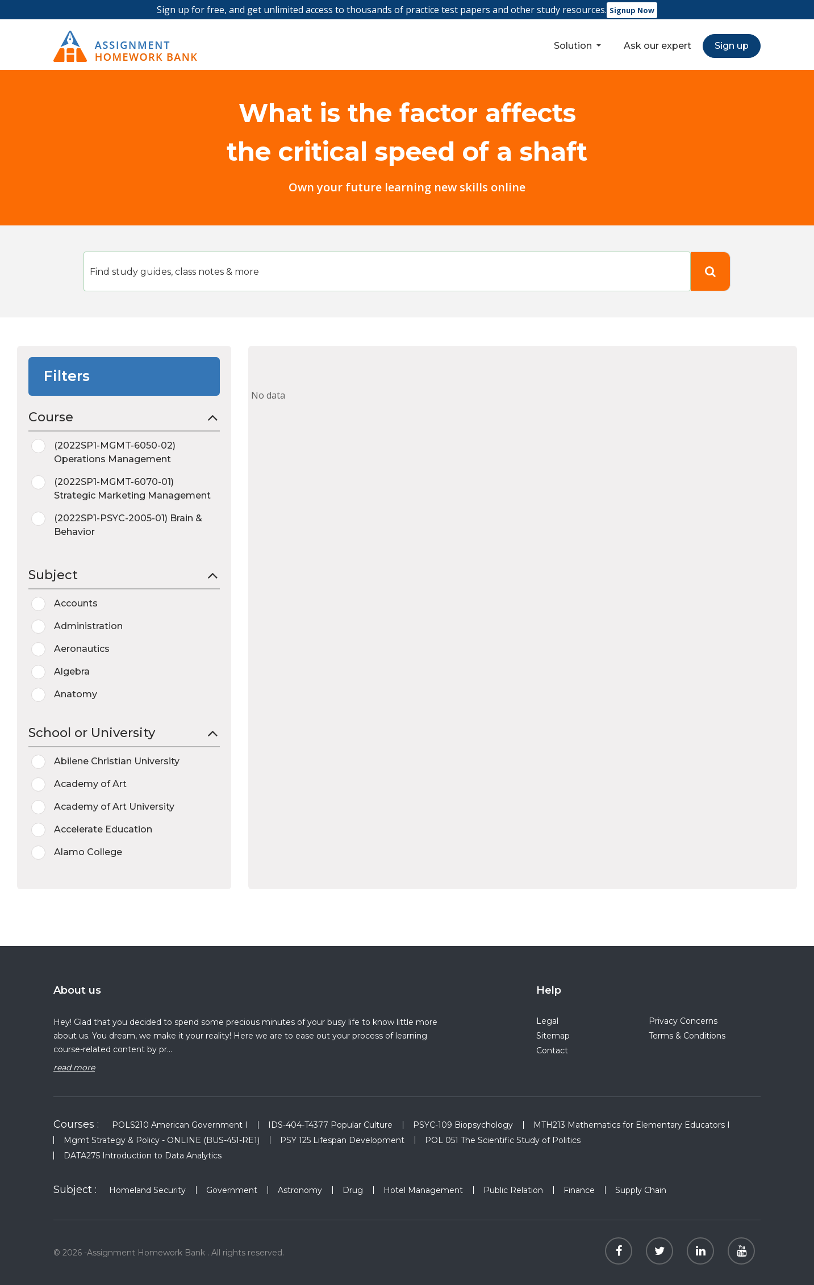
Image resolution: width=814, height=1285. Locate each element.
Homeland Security (147, 1190)
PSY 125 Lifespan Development (342, 1140)
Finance (579, 1190)
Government (231, 1190)
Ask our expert (657, 45)
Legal (547, 1021)
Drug (353, 1190)
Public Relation (513, 1190)
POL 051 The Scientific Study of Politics (503, 1140)
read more (74, 1067)
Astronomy (300, 1190)
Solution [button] (574, 45)
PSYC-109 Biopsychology (463, 1125)
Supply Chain (640, 1190)
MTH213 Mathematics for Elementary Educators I (631, 1125)
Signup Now (632, 10)
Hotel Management (423, 1190)
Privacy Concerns (683, 1021)
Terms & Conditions (687, 1036)
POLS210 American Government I (180, 1125)
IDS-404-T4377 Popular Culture (330, 1125)
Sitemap (553, 1036)
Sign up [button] (732, 45)
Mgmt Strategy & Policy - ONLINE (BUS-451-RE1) (162, 1140)
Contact (552, 1050)
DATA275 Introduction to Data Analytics (143, 1156)
